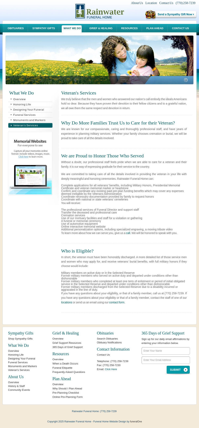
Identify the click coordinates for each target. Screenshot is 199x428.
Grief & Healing (101, 28)
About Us (137, 3)
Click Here (111, 369)
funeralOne (136, 421)
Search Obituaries (107, 338)
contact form (116, 302)
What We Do (72, 28)
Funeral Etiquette (62, 367)
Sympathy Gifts (43, 28)
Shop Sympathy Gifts (20, 338)
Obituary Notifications (109, 342)
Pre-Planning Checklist (65, 392)
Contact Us (166, 3)
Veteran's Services (25, 125)
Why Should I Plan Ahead (67, 388)
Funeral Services (24, 114)
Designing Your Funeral (28, 109)
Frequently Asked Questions (68, 372)
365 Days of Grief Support (67, 347)
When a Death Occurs (65, 363)
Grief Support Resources (66, 342)
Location (151, 3)
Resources (129, 28)
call (128, 233)
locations (66, 302)
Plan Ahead (154, 28)
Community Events (19, 389)
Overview (19, 99)
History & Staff (16, 386)
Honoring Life (22, 104)
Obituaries (16, 28)
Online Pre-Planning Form (67, 396)
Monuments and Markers (29, 120)
